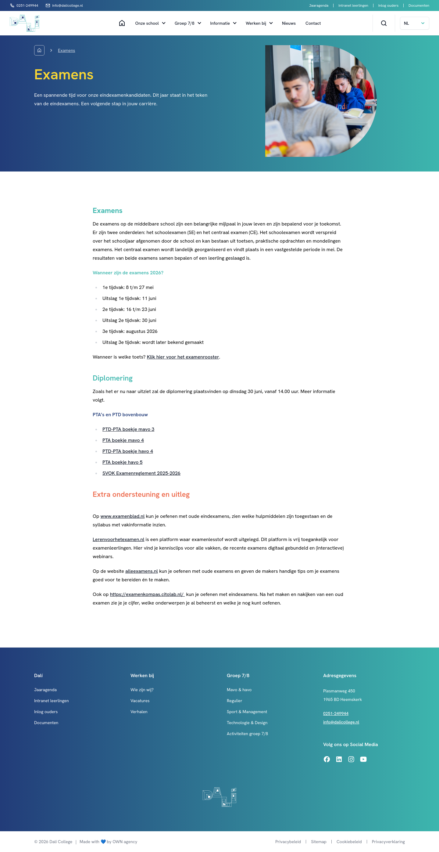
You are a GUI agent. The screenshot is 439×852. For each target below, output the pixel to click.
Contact (313, 23)
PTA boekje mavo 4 (123, 440)
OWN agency (124, 841)
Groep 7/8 (185, 23)
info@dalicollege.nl (341, 722)
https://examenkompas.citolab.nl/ (147, 594)
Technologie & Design (247, 722)
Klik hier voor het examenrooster (183, 357)
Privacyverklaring (388, 841)
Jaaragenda (318, 5)
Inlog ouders (388, 5)
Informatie (220, 23)
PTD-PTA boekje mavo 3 (128, 429)
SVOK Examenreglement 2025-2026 (141, 473)
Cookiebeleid (349, 841)
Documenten (419, 5)
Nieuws (289, 23)
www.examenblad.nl (123, 516)
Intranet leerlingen (353, 5)
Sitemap (319, 841)
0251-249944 (335, 713)
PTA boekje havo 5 (122, 462)
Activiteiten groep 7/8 (247, 733)
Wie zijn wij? (142, 689)
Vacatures (140, 700)
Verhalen (139, 711)
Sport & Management (247, 711)
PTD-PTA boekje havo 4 (127, 451)
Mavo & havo (239, 689)
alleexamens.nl (141, 571)
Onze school (147, 23)
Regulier (234, 700)
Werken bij (256, 23)
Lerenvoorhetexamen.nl (118, 539)
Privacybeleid (288, 841)
